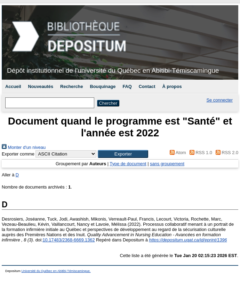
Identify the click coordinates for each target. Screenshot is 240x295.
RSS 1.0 (199, 152)
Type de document (128, 163)
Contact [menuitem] (147, 86)
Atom (177, 152)
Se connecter (220, 100)
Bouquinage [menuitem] (103, 86)
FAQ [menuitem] (126, 86)
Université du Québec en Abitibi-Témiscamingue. (56, 271)
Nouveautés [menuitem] (41, 86)
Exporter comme (18, 154)
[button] (123, 154)
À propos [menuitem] (172, 86)
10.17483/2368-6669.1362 (68, 239)
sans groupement (167, 163)
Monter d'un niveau (24, 147)
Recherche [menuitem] (71, 86)
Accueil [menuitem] (13, 86)
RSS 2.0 (225, 152)
